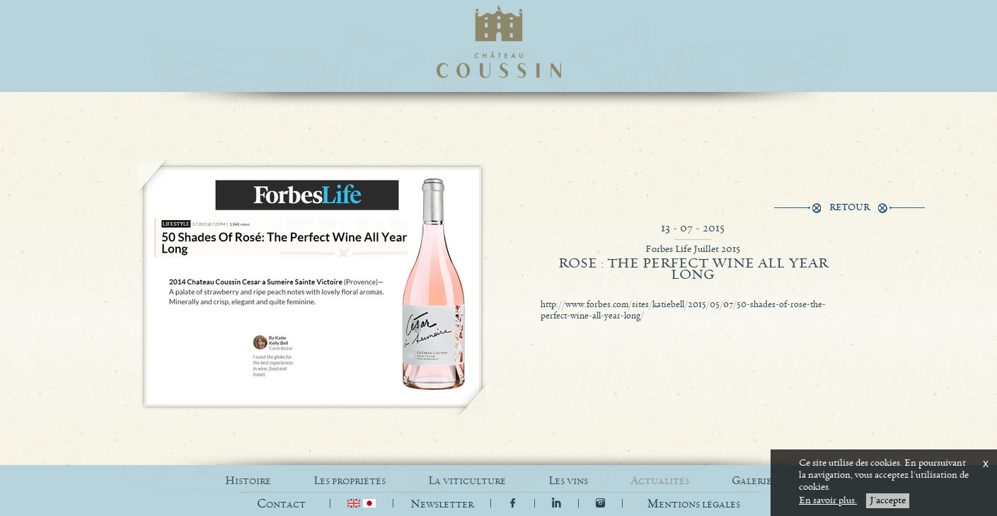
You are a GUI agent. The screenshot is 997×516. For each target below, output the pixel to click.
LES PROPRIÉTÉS (349, 481)
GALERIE (752, 481)
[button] (693, 504)
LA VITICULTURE (467, 481)
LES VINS (568, 481)
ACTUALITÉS (659, 481)
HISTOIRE (248, 481)
